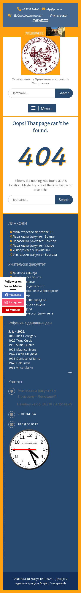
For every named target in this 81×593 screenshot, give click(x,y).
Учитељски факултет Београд (35, 254)
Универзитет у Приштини (31, 250)
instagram (13, 302)
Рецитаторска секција (29, 304)
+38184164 (27, 414)
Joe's (69, 372)
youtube (13, 309)
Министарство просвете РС (33, 232)
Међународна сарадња (29, 300)
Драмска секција (25, 273)
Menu (41, 108)
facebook (13, 294)
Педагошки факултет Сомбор (34, 241)
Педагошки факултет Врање (34, 236)
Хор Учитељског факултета (33, 313)
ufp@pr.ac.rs (54, 9)
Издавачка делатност (29, 286)
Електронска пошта (27, 277)
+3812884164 (31, 9)
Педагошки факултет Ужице (33, 245)
